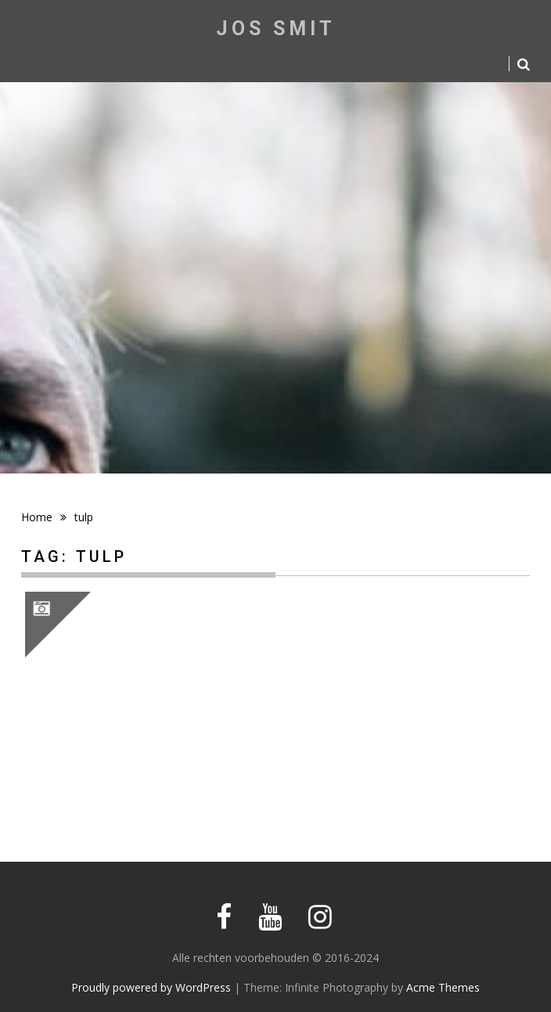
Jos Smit (276, 28)
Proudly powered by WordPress (151, 987)
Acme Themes (443, 987)
